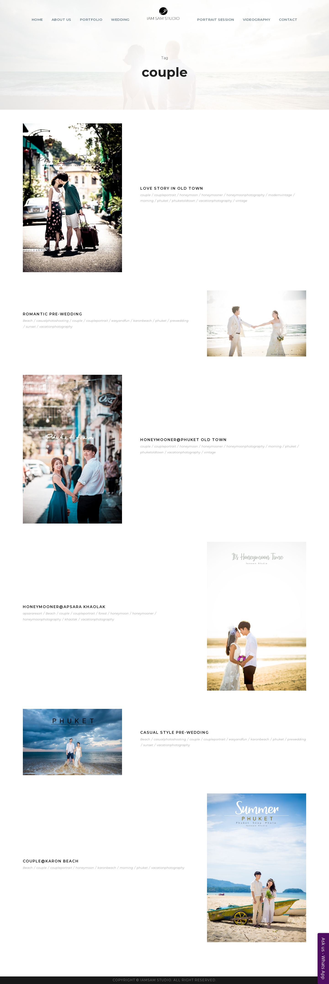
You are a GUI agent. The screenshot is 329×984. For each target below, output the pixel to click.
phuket (162, 200)
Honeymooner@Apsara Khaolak (64, 607)
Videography (257, 19)
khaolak (71, 619)
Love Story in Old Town (171, 188)
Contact (288, 19)
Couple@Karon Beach (51, 861)
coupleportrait (165, 195)
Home (37, 19)
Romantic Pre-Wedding (52, 314)
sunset (31, 326)
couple (145, 195)
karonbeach (142, 320)
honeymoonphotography (245, 195)
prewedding (179, 320)
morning (147, 200)
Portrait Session (215, 19)
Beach (28, 320)
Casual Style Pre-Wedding (174, 732)
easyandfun (120, 320)
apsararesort (32, 613)
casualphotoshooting (52, 320)
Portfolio (91, 19)
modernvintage (280, 195)
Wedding (120, 19)
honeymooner (212, 195)
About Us (61, 19)
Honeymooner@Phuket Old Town (183, 440)
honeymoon (189, 195)
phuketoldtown (183, 200)
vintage (241, 200)
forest (102, 613)
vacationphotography (215, 200)
